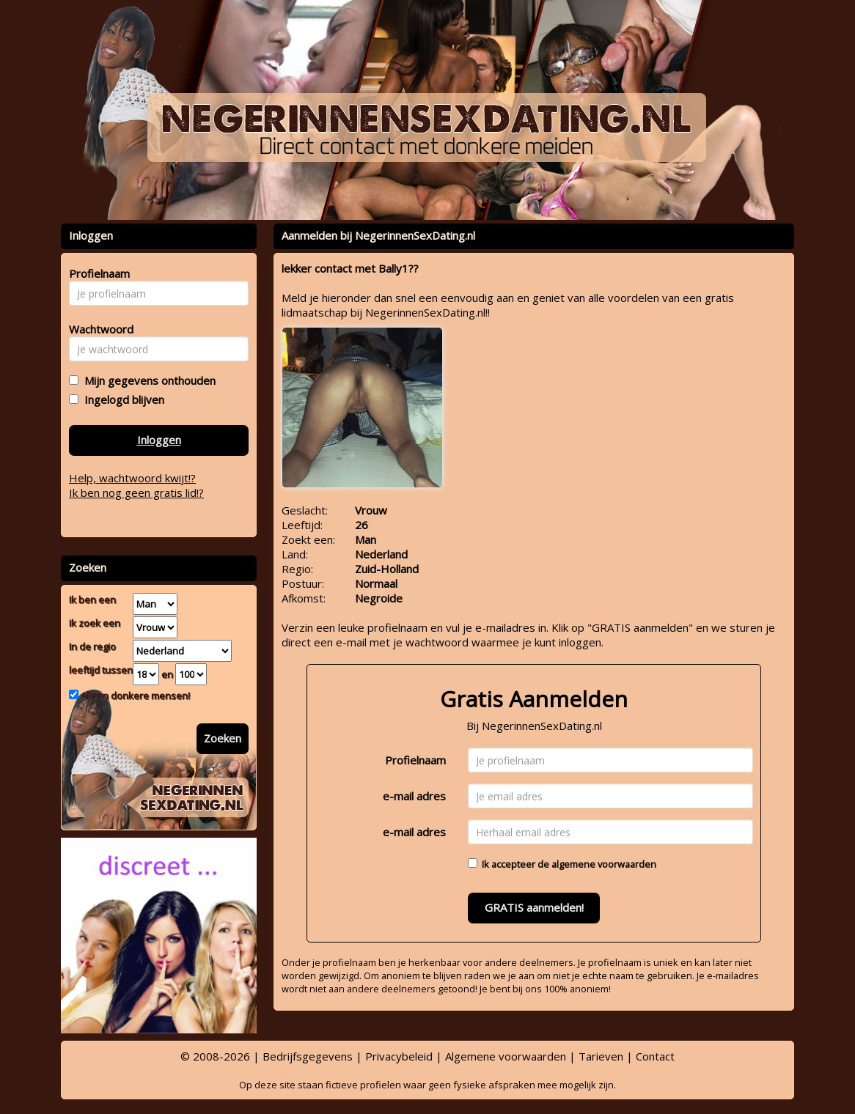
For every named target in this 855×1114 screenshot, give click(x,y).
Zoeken (222, 738)
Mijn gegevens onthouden (147, 380)
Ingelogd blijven (121, 399)
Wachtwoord (97, 329)
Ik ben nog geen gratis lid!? (136, 492)
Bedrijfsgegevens (308, 1056)
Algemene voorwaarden (505, 1056)
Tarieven (601, 1056)
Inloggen (159, 439)
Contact (655, 1056)
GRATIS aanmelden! (534, 907)
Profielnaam (415, 760)
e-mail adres (414, 796)
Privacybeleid (399, 1056)
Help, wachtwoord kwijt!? (132, 478)
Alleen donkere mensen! (134, 695)
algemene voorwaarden (603, 864)
